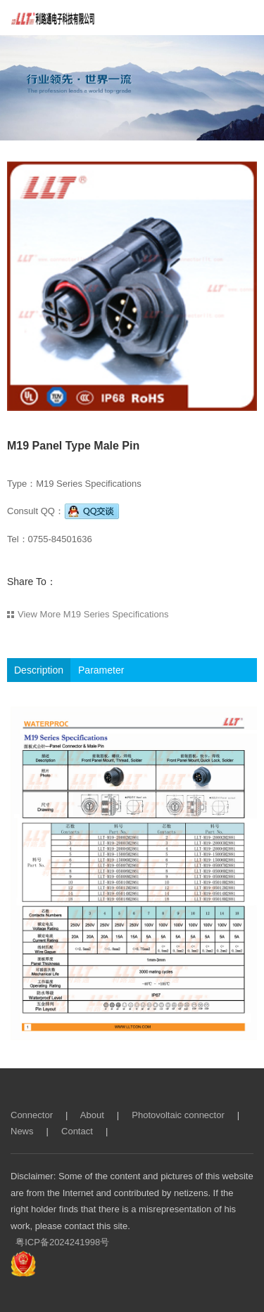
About (92, 1115)
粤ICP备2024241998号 (62, 1242)
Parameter (101, 670)
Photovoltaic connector (178, 1115)
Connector (32, 1115)
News (22, 1131)
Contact (77, 1131)
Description (38, 670)
